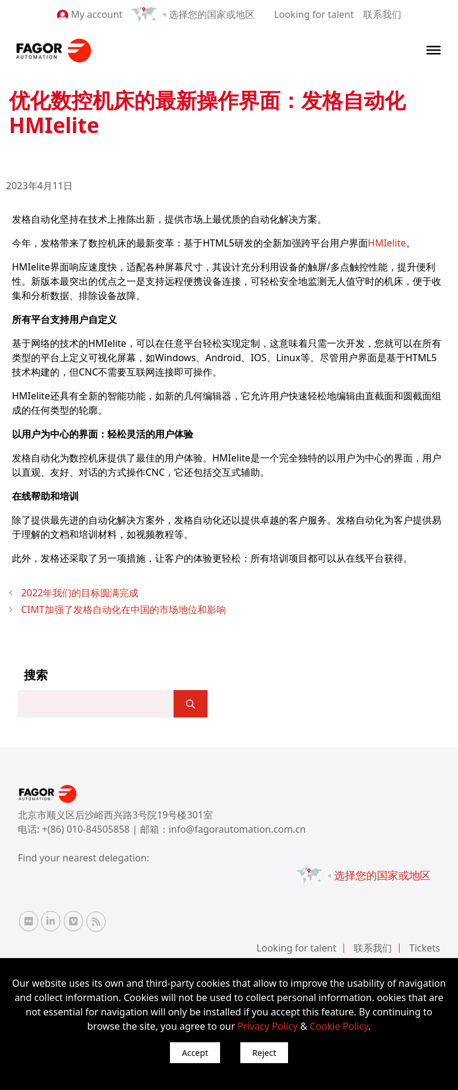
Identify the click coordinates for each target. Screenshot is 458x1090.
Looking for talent (314, 14)
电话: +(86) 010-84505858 (75, 829)
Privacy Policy (267, 1026)
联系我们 (382, 14)
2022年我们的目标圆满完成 (80, 592)
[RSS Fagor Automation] (96, 922)
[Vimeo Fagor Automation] (73, 921)
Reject (264, 1052)
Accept (195, 1052)
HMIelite (387, 243)
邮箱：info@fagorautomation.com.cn (223, 829)
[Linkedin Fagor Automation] (50, 921)
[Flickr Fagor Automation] (28, 921)
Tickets (424, 947)
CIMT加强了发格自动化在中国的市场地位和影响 (123, 609)
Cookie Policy (339, 1026)
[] (191, 704)
